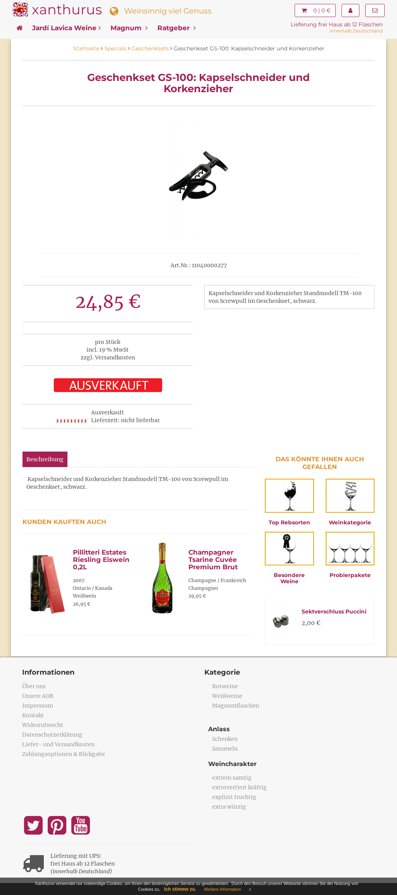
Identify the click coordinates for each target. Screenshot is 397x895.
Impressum (37, 705)
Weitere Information (222, 889)
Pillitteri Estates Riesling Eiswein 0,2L (101, 559)
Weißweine (227, 695)
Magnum (129, 28)
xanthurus (67, 9)
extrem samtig (232, 777)
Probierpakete (350, 575)
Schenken (225, 738)
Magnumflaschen (235, 705)
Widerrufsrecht (42, 724)
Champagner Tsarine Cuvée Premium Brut (213, 559)
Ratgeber (176, 28)
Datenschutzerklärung (52, 734)
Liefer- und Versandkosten (58, 744)
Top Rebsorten (289, 522)
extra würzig (229, 806)
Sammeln (225, 748)
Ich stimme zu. (180, 889)
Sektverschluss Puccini (334, 611)
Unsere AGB (38, 695)
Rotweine (225, 686)
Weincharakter (232, 764)
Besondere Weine (289, 578)
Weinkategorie (350, 522)
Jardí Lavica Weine (66, 28)
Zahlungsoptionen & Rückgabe (63, 754)
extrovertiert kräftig (239, 787)
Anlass (219, 729)
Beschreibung (45, 459)
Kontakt (33, 715)
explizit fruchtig (234, 797)
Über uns (34, 686)
